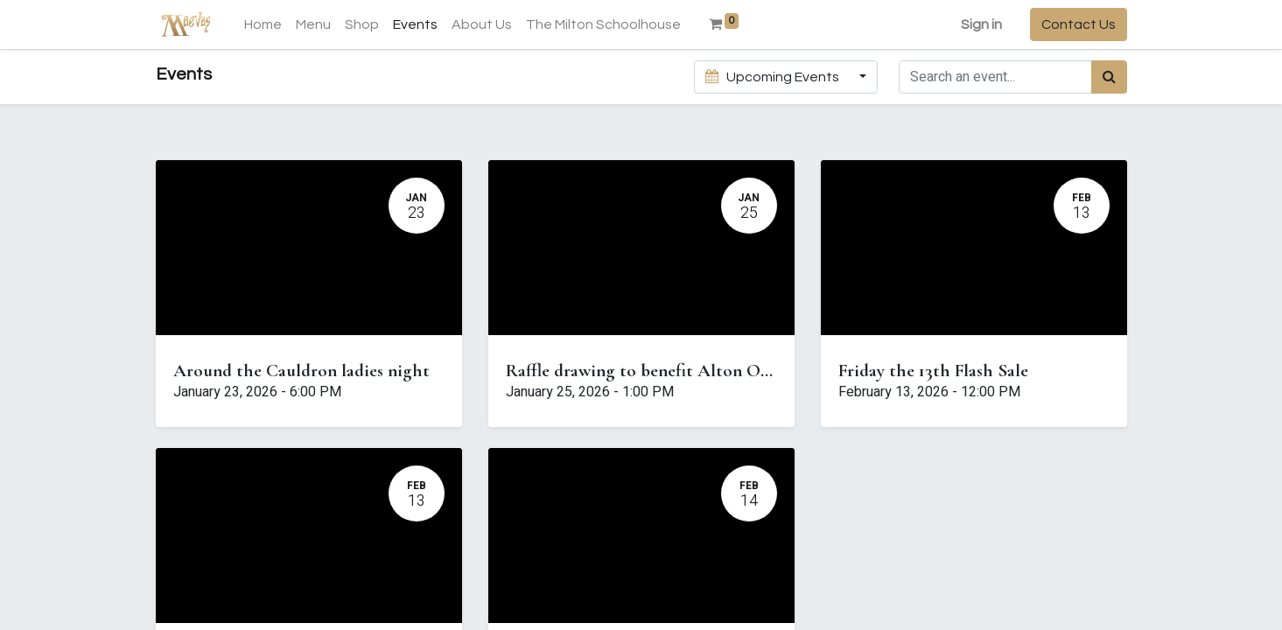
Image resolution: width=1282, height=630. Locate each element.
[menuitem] (263, 24)
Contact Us (1078, 25)
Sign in (981, 25)
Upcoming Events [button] (773, 76)
